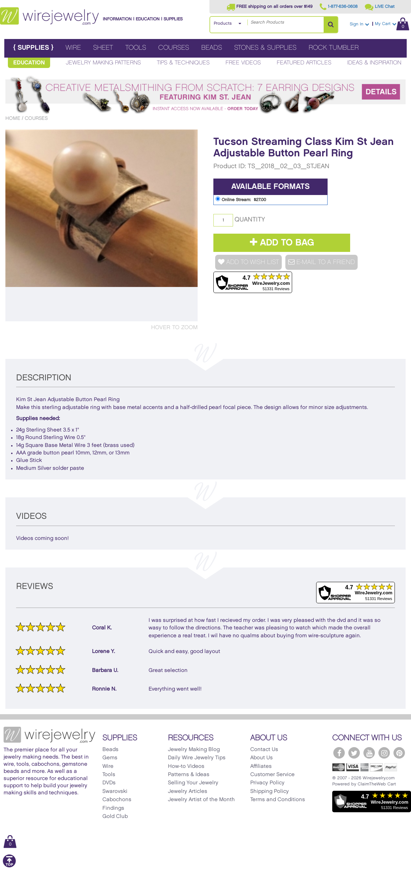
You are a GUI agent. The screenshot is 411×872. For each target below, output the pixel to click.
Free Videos (243, 62)
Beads (211, 48)
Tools (135, 48)
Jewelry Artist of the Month (201, 799)
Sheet (103, 48)
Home (12, 118)
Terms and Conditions (277, 799)
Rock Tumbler (334, 48)
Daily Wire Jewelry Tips (197, 757)
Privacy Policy (267, 782)
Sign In (359, 24)
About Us (261, 757)
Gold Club (115, 816)
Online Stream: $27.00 (241, 199)
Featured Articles (304, 62)
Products (223, 23)
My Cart (392, 24)
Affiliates (261, 766)
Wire (73, 48)
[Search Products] (331, 25)
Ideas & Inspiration (374, 62)
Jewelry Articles (187, 791)
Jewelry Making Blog (194, 749)
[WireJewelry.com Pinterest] (399, 753)
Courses (173, 48)
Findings (113, 808)
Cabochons (116, 799)
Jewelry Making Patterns (103, 62)
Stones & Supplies (265, 48)
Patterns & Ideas (188, 774)
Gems (109, 757)
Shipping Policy (269, 791)
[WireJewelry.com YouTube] (369, 753)
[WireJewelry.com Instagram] (384, 753)
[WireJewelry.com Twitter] (354, 753)
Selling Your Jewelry (193, 782)
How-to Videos (186, 766)
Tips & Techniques (183, 62)
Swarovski (114, 791)
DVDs (109, 782)
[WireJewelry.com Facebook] (339, 753)
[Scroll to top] (9, 866)
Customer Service (272, 774)
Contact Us (264, 749)
